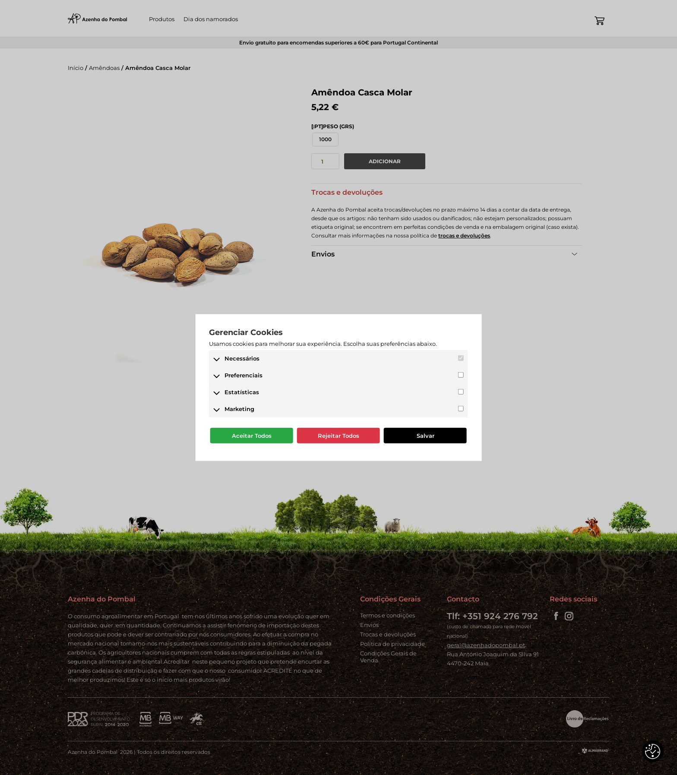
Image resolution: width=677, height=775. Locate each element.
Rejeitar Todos (338, 435)
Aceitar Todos (252, 435)
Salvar (425, 435)
